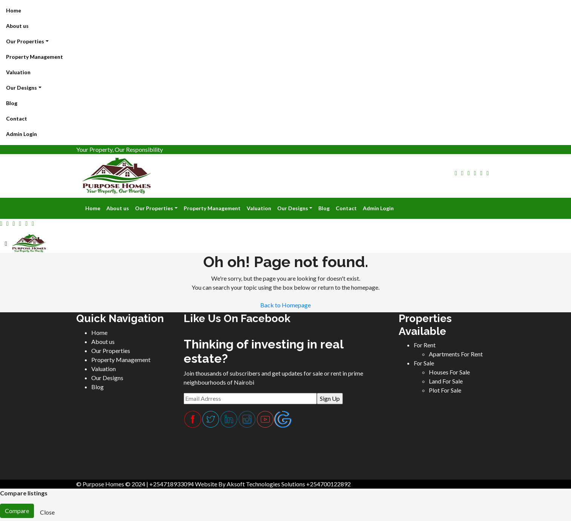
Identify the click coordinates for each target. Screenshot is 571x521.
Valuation (18, 72)
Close (47, 512)
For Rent (425, 344)
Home (13, 10)
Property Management (34, 56)
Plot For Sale (445, 390)
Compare (17, 510)
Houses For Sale (449, 372)
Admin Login (21, 134)
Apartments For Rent (456, 354)
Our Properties (25, 41)
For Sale (424, 363)
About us (17, 26)
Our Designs (21, 87)
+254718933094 (171, 483)
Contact (16, 118)
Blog (11, 103)
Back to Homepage (285, 305)
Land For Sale (446, 381)
